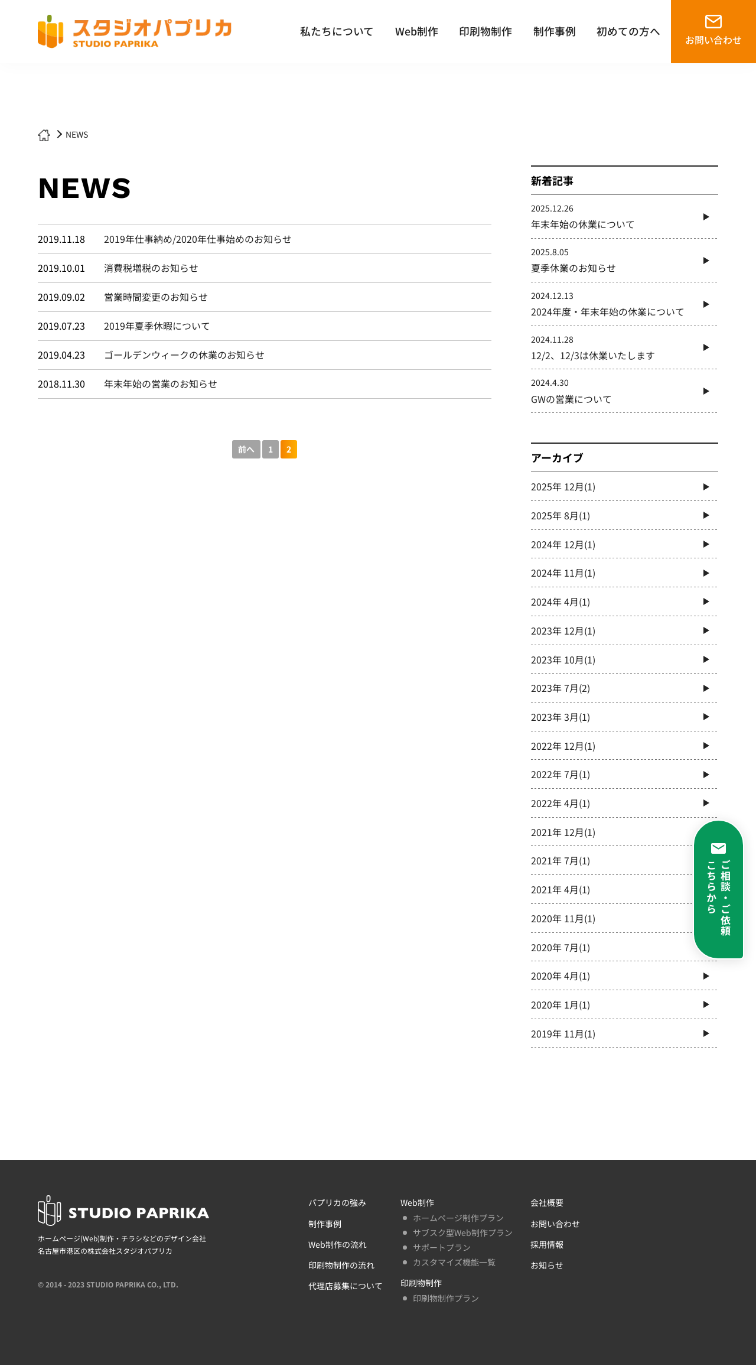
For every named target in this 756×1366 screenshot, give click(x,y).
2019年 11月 (563, 1034)
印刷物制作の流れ (341, 1266)
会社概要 (546, 1204)
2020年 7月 (560, 948)
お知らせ (546, 1266)
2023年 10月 (563, 660)
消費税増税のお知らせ (151, 268)
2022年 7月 (560, 775)
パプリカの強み (337, 1204)
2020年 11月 (563, 919)
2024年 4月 (560, 602)
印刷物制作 (485, 30)
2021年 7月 (560, 861)
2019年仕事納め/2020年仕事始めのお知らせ (198, 239)
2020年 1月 (560, 1006)
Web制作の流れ (337, 1245)
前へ (246, 449)
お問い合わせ (713, 39)
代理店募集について (345, 1287)
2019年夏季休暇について (157, 326)
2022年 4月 (560, 804)
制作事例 (554, 30)
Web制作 (416, 30)
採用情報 (546, 1245)
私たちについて (337, 30)
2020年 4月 (560, 977)
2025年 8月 (560, 516)
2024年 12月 (563, 544)
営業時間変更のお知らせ (156, 297)
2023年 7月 (560, 688)
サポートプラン (442, 1248)
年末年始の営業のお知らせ (160, 383)
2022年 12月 (563, 746)
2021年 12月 (563, 832)
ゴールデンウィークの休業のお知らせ (184, 354)
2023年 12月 (563, 631)
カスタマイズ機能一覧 (454, 1264)
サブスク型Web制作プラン (463, 1234)
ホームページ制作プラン (458, 1219)
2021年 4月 (560, 890)
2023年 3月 (560, 717)
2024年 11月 (563, 573)
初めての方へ (628, 30)
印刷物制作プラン (446, 1299)
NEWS (77, 134)
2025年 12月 (563, 487)
